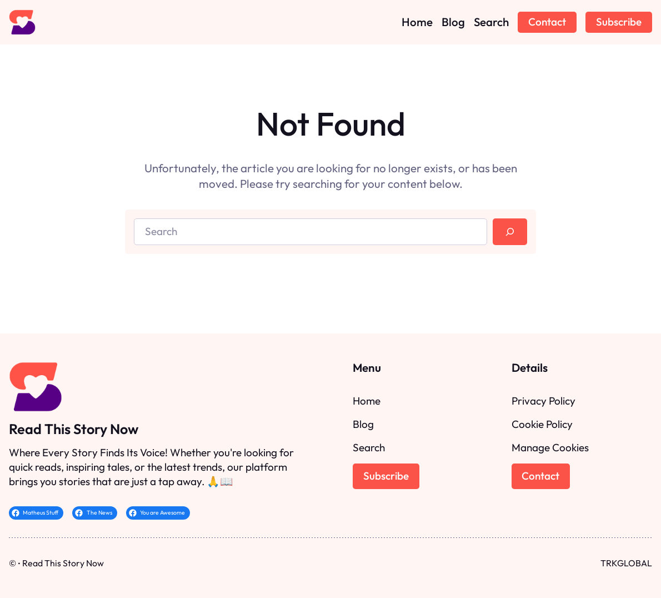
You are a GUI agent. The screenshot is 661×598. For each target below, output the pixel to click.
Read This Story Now (73, 429)
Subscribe (619, 21)
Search (369, 447)
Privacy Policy (543, 400)
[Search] (510, 231)
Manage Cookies (550, 447)
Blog (363, 424)
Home (366, 400)
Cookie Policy (542, 424)
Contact (547, 21)
